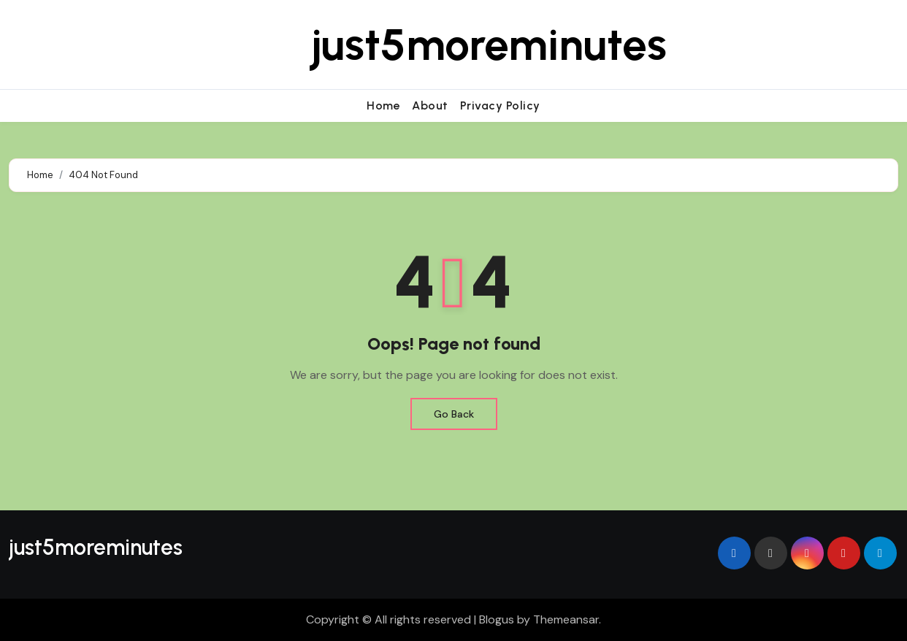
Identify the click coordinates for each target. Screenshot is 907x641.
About (430, 105)
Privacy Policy (500, 105)
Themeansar (566, 619)
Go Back (454, 414)
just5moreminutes (489, 44)
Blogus (496, 619)
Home (383, 105)
